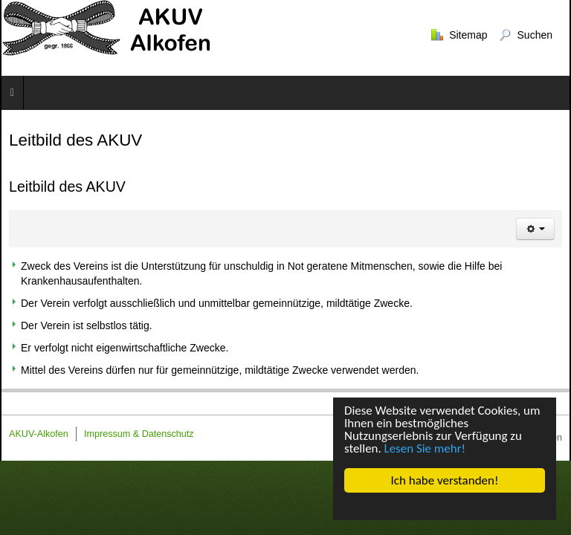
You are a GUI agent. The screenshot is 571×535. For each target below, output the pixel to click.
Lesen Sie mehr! (425, 449)
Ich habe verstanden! (445, 480)
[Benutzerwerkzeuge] (535, 229)
